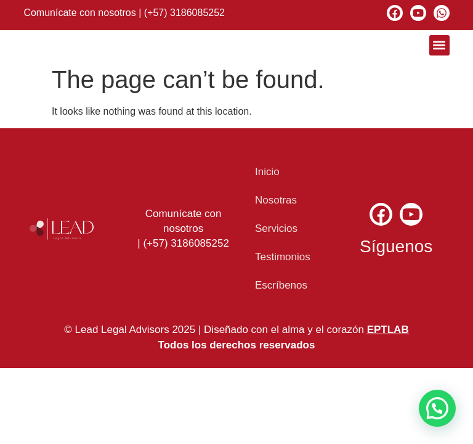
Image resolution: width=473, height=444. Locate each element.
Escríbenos (281, 285)
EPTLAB (388, 329)
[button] (439, 45)
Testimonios (282, 257)
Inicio (267, 172)
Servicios (276, 228)
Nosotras (276, 200)
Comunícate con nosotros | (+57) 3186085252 (124, 12)
